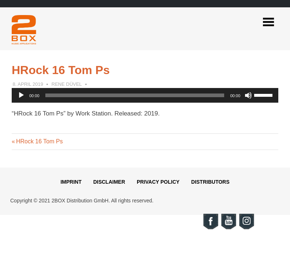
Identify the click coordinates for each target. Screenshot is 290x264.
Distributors (210, 182)
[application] (145, 95)
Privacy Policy (158, 182)
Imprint (71, 182)
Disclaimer (109, 182)
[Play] (21, 95)
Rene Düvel (67, 84)
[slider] (135, 95)
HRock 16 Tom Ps (39, 141)
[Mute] (248, 95)
